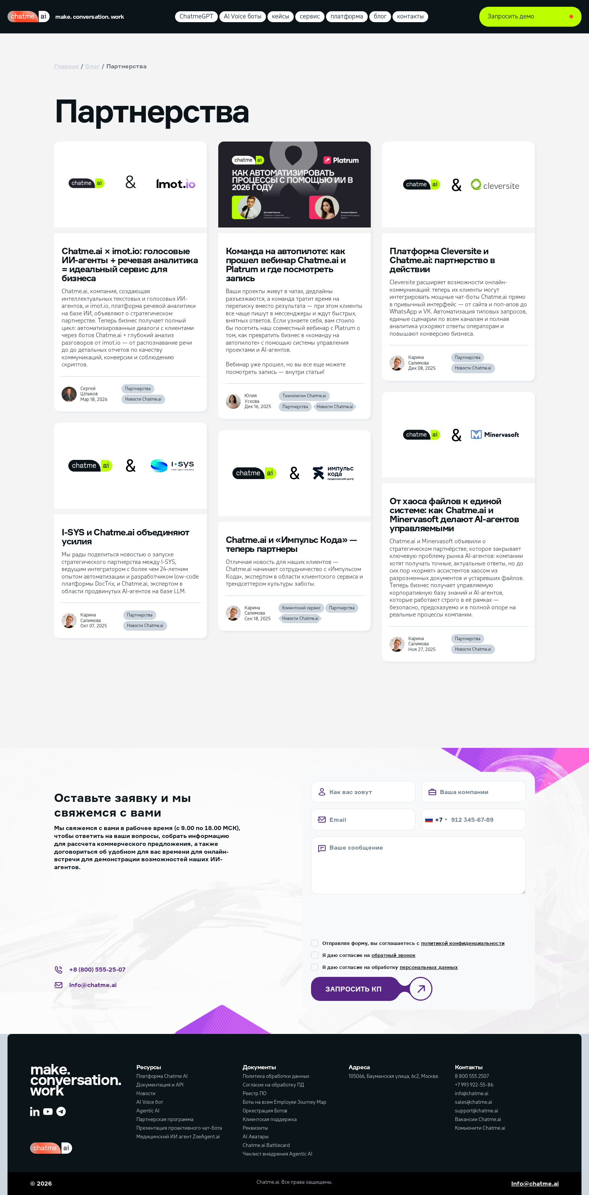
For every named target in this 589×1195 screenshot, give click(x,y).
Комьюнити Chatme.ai (480, 1128)
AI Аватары (256, 1136)
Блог (92, 66)
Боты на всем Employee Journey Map (284, 1102)
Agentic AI (148, 1111)
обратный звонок (393, 955)
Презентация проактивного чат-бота (179, 1128)
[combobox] (435, 819)
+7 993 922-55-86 (474, 1085)
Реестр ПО (254, 1093)
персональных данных (429, 967)
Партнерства (138, 388)
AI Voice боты (242, 16)
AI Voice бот (149, 1102)
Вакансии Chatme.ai (478, 1119)
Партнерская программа (164, 1119)
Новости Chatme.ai (143, 399)
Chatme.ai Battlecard (266, 1145)
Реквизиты (255, 1128)
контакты (410, 16)
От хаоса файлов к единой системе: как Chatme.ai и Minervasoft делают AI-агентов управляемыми (454, 514)
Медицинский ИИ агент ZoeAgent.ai (178, 1136)
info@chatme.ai (471, 1093)
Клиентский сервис (301, 608)
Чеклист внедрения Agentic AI (278, 1154)
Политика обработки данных (276, 1076)
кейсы (280, 16)
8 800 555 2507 (472, 1076)
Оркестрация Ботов (265, 1111)
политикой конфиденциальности (462, 943)
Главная (66, 66)
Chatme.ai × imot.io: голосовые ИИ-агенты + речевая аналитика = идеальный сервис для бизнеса (130, 264)
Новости (146, 1093)
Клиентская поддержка (270, 1119)
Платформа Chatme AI (162, 1076)
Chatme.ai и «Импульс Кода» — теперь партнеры (291, 544)
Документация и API (160, 1085)
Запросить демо (511, 16)
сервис (310, 16)
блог (380, 16)
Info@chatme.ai (85, 985)
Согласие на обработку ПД (273, 1085)
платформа (347, 16)
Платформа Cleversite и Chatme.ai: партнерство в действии (442, 259)
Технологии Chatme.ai (304, 395)
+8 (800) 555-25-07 (89, 969)
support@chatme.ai (476, 1111)
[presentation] (368, 915)
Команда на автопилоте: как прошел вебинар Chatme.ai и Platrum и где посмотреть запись (286, 264)
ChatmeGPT (196, 16)
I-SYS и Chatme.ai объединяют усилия (125, 536)
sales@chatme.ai (473, 1102)
